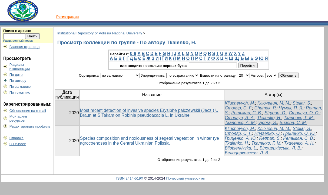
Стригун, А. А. (240, 117)
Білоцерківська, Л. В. (281, 148)
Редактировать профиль (29, 126)
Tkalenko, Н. (269, 117)
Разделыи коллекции (19, 67)
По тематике (19, 92)
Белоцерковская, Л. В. (247, 153)
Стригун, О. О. (304, 112)
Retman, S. (270, 138)
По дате (16, 75)
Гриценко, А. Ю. (241, 138)
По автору (17, 81)
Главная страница (24, 47)
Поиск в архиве (17, 31)
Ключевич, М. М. (273, 103)
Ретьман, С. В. (246, 112)
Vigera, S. (267, 122)
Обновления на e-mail (27, 111)
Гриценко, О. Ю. (299, 133)
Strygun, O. (275, 112)
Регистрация (67, 17)
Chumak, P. (265, 108)
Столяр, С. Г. (238, 108)
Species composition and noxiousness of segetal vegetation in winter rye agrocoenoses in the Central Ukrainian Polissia (149, 140)
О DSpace (17, 144)
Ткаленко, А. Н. (299, 143)
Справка (16, 138)
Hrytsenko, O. (267, 133)
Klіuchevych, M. (240, 103)
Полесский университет (186, 178)
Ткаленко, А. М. (240, 122)
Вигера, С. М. (293, 122)
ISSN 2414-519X (129, 178)
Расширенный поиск (18, 40)
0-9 (133, 53)
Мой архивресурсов (18, 118)
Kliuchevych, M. (240, 128)
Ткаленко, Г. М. (299, 117)
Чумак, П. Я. (291, 108)
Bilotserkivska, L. (241, 148)
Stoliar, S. (302, 103)
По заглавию (20, 86)
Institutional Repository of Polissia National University (99, 33)
